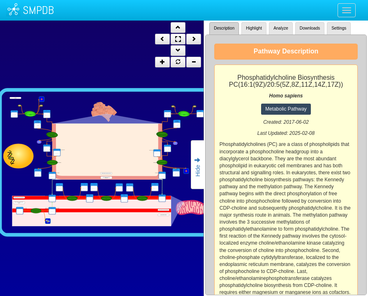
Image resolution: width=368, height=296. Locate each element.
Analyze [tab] (280, 28)
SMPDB (38, 10)
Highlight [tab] (254, 28)
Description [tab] (224, 28)
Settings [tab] (338, 28)
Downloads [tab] (310, 28)
